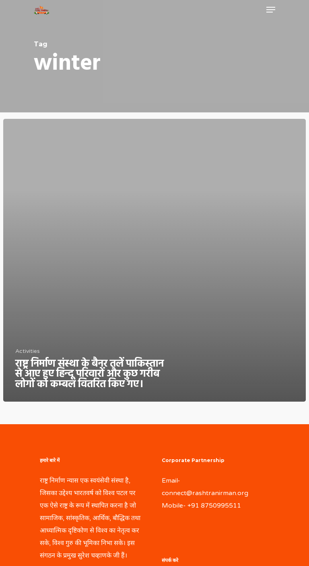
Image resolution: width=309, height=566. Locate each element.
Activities (27, 351)
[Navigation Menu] (270, 10)
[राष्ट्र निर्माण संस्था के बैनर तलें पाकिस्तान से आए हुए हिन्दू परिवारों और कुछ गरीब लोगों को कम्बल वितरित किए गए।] (154, 260)
